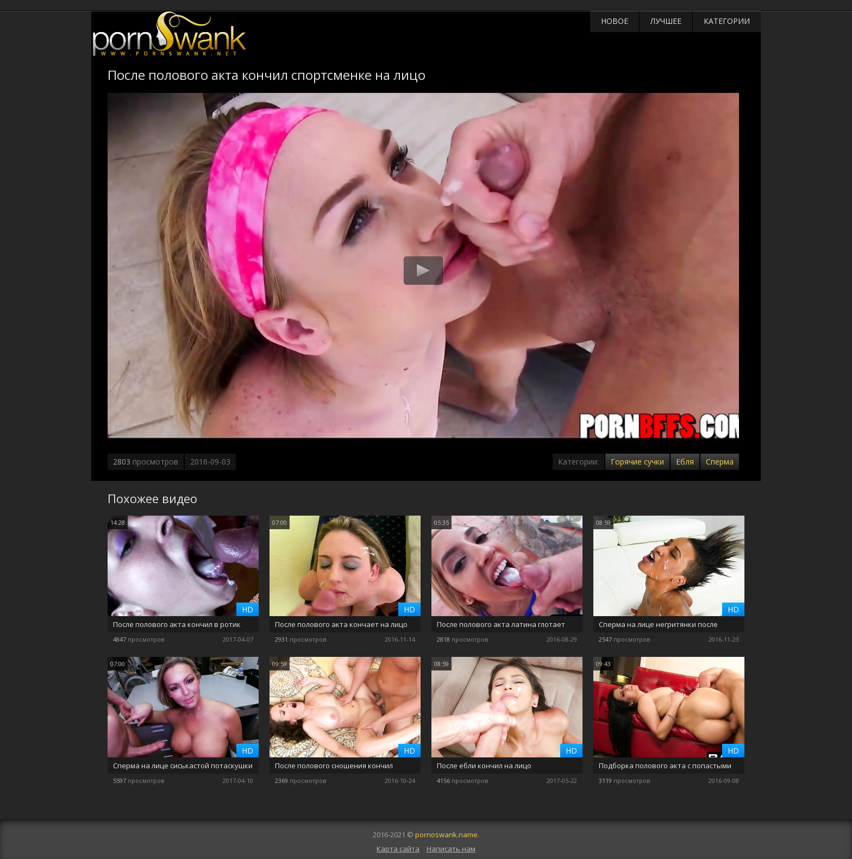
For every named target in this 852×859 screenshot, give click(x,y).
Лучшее (665, 21)
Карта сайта (398, 849)
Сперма (720, 461)
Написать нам (451, 849)
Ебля (685, 461)
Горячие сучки (637, 461)
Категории (727, 21)
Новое (614, 21)
